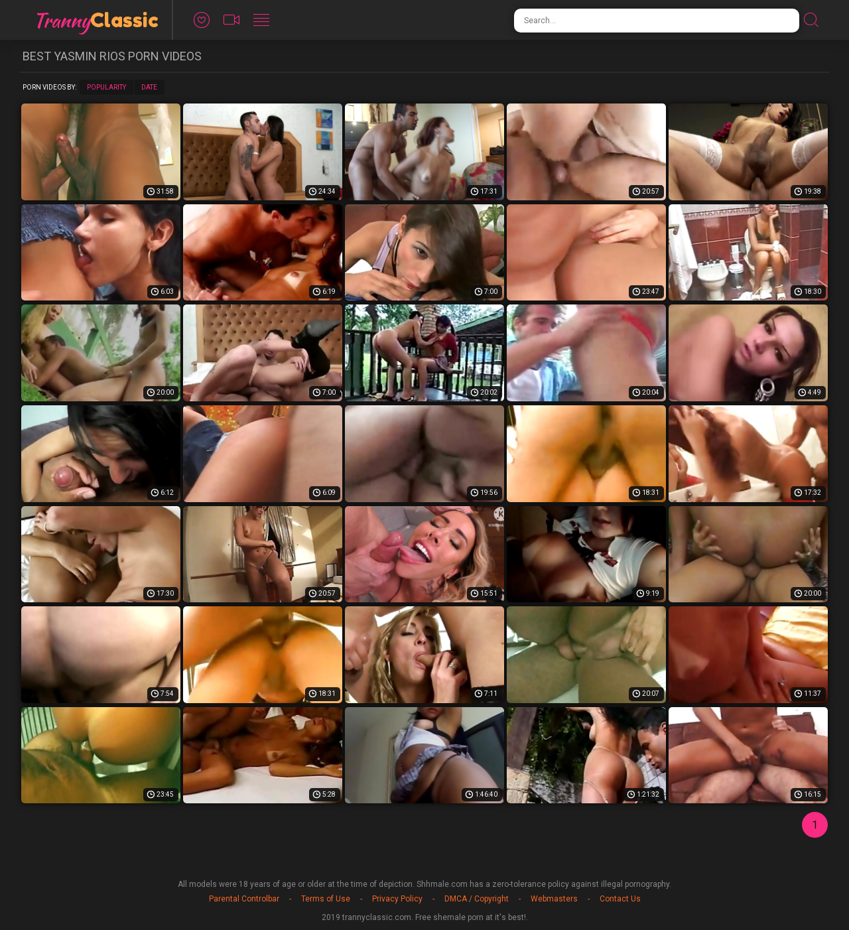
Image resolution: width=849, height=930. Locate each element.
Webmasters (554, 898)
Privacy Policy (397, 898)
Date (149, 87)
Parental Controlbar (244, 898)
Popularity (106, 87)
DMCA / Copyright (476, 898)
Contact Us (620, 898)
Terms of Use (325, 898)
